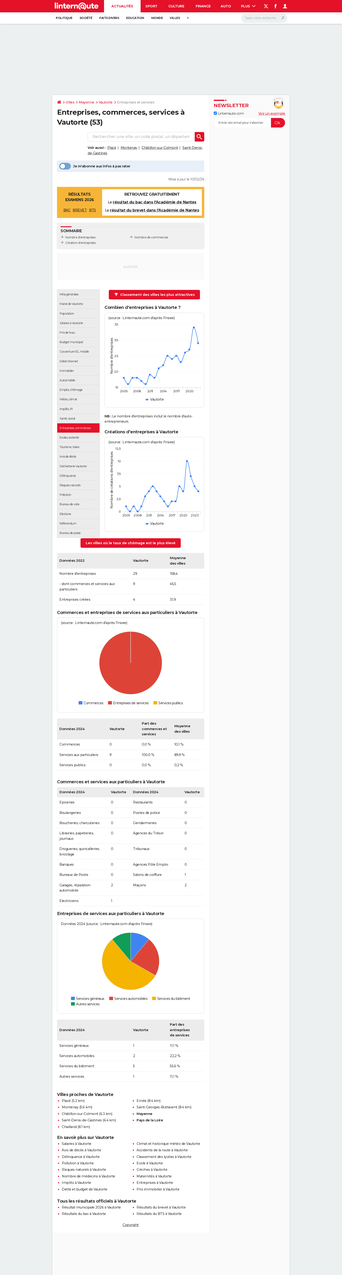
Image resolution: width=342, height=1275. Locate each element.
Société (86, 18)
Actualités (122, 6)
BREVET (80, 210)
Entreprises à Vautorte (155, 1183)
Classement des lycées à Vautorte (164, 1157)
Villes (175, 18)
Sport (151, 6)
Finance (203, 6)
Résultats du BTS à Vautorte (159, 1214)
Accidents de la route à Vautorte (162, 1150)
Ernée (142, 1101)
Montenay (129, 148)
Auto (226, 6)
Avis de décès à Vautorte (81, 1150)
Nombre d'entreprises (80, 237)
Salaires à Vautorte (76, 1144)
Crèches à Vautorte (152, 1169)
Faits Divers (109, 18)
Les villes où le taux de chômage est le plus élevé (131, 543)
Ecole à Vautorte (150, 1163)
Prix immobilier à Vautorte (158, 1189)
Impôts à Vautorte (76, 1183)
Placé (111, 148)
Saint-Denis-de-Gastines (82, 1120)
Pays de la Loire (150, 1120)
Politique (64, 18)
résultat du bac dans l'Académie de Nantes (154, 202)
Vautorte (106, 102)
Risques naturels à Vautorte (84, 1169)
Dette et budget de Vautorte (84, 1189)
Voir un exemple (271, 113)
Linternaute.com (229, 113)
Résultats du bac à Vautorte (84, 1214)
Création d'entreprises (80, 243)
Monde (157, 18)
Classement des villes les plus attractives (154, 295)
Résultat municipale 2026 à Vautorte (91, 1207)
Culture (176, 6)
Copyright (131, 1225)
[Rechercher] (264, 18)
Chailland (69, 1127)
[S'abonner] (249, 123)
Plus (248, 6)
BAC (67, 210)
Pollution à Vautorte (78, 1163)
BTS (92, 210)
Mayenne (86, 102)
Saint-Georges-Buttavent (157, 1107)
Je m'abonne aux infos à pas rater (94, 166)
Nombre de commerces (151, 237)
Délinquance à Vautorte (81, 1157)
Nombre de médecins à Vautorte (88, 1176)
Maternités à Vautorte (154, 1176)
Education (135, 18)
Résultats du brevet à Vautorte (161, 1207)
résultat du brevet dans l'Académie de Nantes (154, 210)
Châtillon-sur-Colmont (160, 148)
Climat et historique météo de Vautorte (168, 1144)
